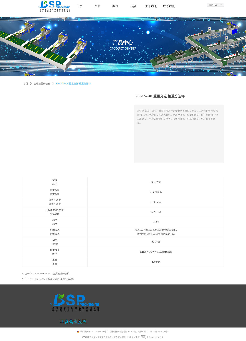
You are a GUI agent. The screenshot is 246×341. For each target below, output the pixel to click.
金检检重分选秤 (42, 83)
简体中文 (213, 5)
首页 (25, 83)
